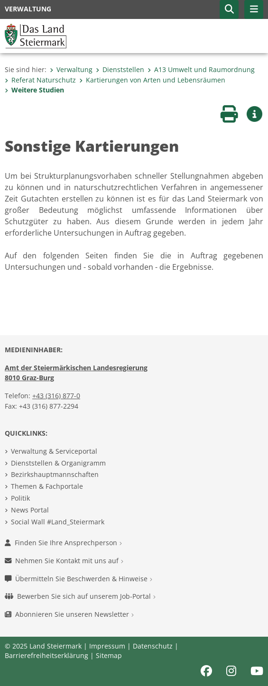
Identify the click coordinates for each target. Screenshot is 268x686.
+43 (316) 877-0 (56, 395)
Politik (20, 498)
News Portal (30, 509)
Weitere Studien (34, 89)
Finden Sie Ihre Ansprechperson (63, 542)
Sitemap (109, 655)
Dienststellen (120, 69)
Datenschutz (153, 645)
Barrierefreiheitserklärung (46, 655)
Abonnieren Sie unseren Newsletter (69, 614)
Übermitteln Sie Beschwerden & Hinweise (78, 578)
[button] (229, 9)
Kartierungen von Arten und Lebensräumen (152, 79)
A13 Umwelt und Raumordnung (201, 69)
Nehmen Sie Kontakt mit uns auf (64, 560)
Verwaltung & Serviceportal (54, 451)
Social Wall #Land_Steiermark (57, 521)
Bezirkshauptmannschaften (55, 474)
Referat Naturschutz (40, 79)
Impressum (107, 645)
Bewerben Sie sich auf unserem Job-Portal (80, 596)
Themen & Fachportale (47, 486)
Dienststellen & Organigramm (58, 462)
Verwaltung (71, 69)
